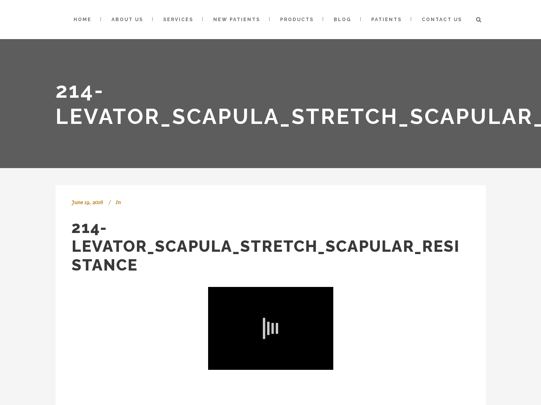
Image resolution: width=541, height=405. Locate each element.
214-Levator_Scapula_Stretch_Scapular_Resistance (266, 246)
